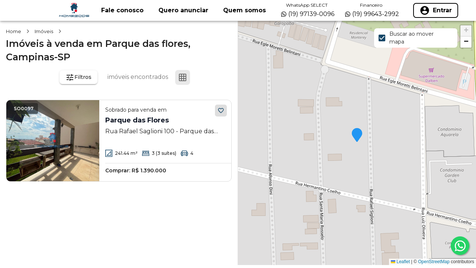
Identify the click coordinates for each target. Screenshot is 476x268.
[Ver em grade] (182, 77)
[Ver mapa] (218, 77)
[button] (357, 135)
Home (13, 31)
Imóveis (44, 31)
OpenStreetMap (434, 261)
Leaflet (400, 261)
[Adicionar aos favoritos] (221, 111)
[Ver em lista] (200, 77)
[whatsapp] (460, 245)
